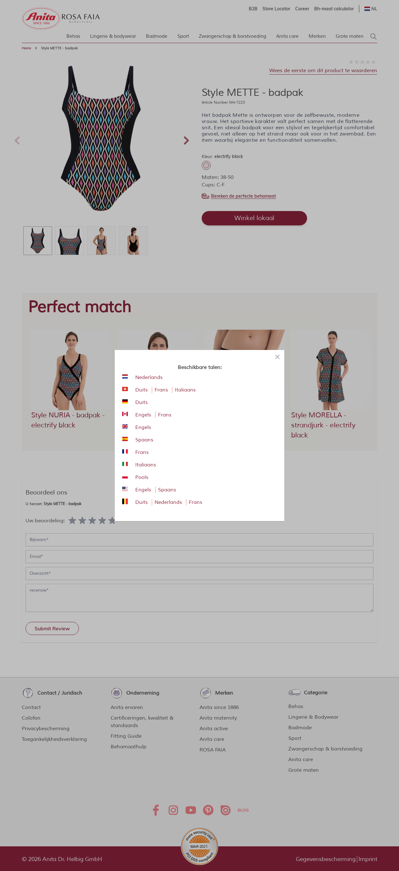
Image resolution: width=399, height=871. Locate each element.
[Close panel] (277, 356)
